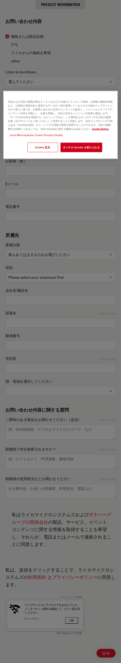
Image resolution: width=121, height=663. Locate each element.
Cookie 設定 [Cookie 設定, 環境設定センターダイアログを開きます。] (42, 147)
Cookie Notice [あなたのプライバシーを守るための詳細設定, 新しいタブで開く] (100, 128)
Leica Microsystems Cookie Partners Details (36, 135)
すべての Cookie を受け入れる (81, 147)
